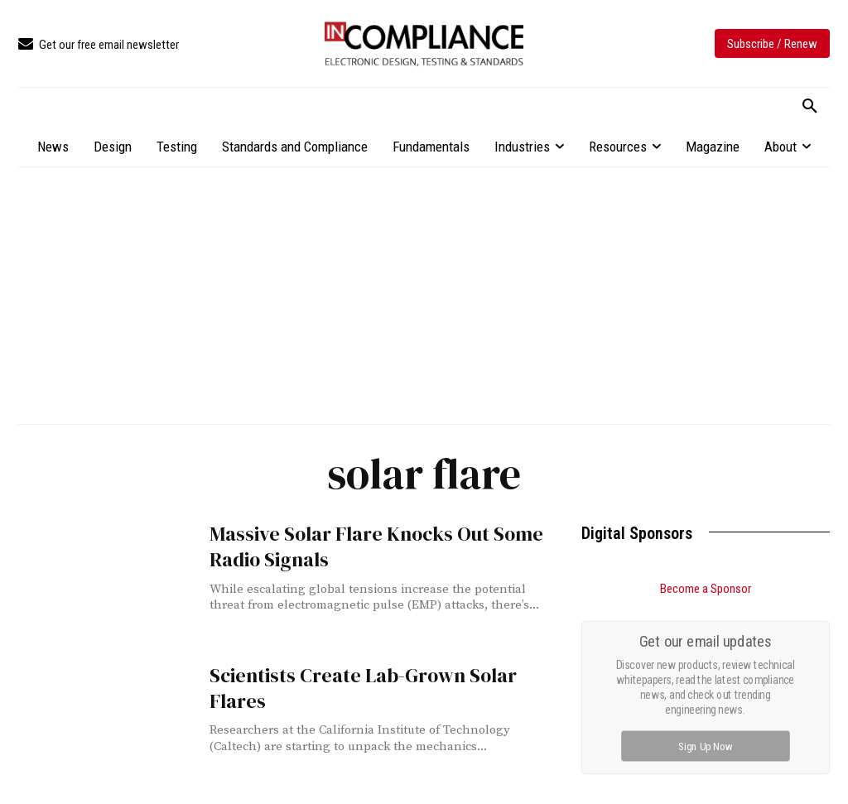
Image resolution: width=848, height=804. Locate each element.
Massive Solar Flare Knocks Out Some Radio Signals (358, 544)
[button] (810, 107)
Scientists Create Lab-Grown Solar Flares (372, 674)
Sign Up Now (706, 745)
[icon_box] (98, 45)
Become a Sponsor (705, 588)
